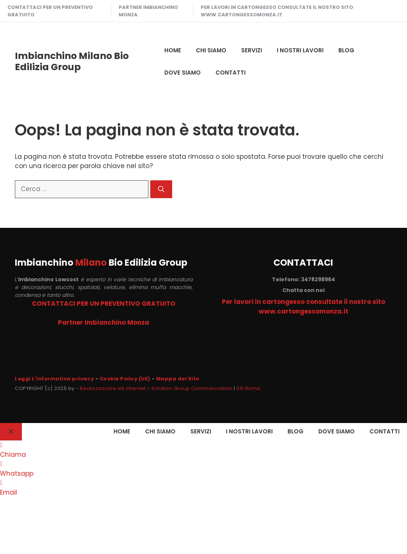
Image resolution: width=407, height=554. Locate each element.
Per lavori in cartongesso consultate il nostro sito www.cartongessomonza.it (277, 11)
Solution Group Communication (192, 388)
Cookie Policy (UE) (125, 378)
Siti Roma (248, 388)
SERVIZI (251, 50)
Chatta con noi (303, 290)
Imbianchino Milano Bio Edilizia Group (72, 61)
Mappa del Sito (178, 378)
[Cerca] (161, 189)
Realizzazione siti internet (113, 388)
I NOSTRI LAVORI (300, 50)
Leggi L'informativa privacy (54, 378)
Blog (346, 50)
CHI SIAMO (211, 50)
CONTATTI (231, 72)
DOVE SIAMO (182, 72)
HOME (172, 50)
